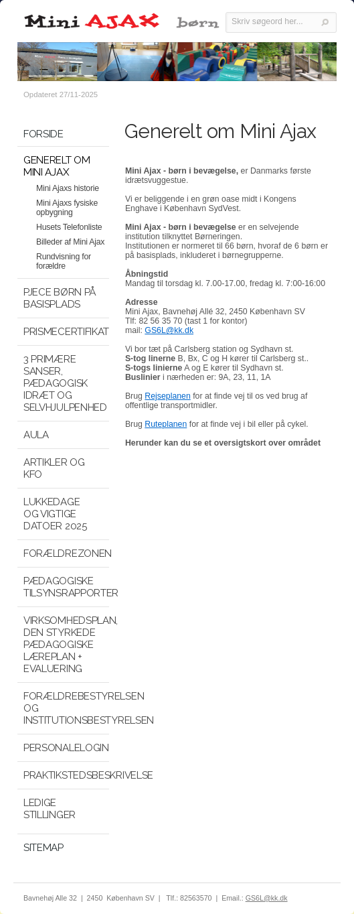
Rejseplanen (167, 396)
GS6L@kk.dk (169, 330)
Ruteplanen (166, 424)
